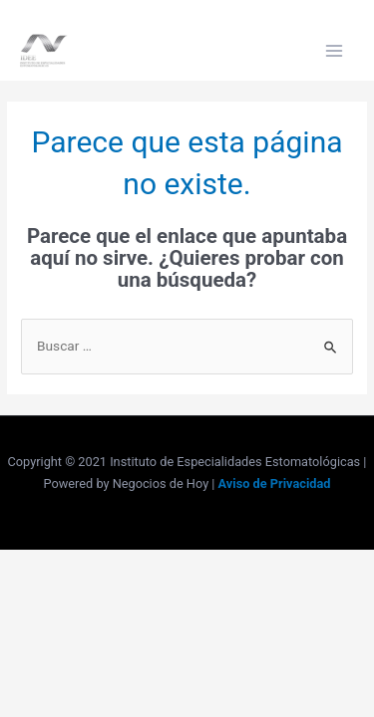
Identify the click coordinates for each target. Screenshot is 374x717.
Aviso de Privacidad (274, 483)
